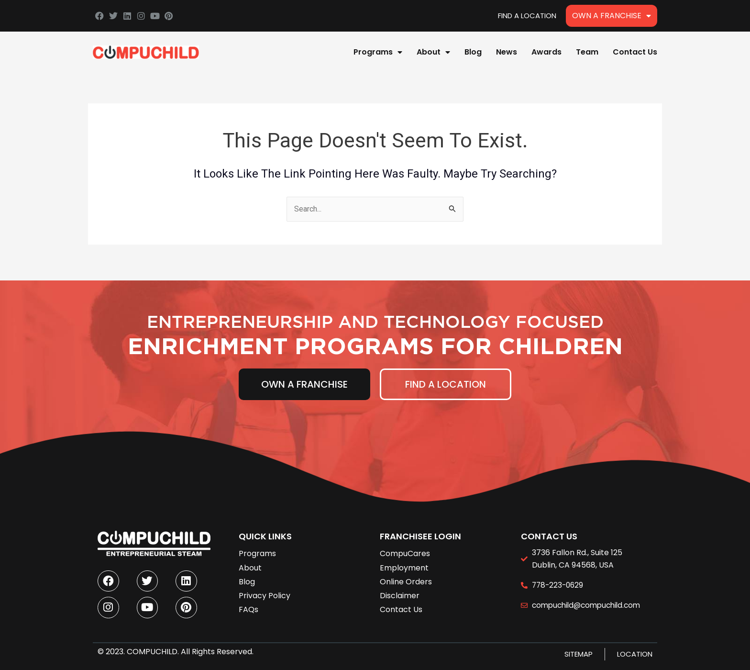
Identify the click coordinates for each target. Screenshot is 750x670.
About (433, 52)
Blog (473, 51)
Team (587, 51)
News (506, 51)
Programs (377, 52)
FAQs (248, 604)
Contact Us (635, 51)
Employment (404, 562)
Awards (546, 51)
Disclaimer (399, 590)
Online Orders (406, 576)
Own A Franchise (611, 15)
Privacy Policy (264, 590)
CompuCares (405, 548)
